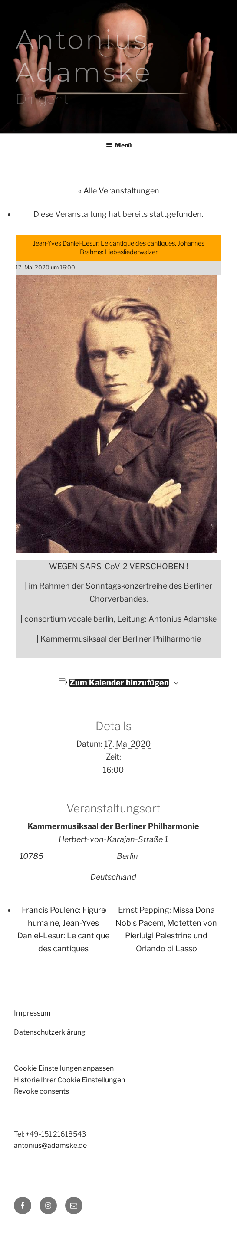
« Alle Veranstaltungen (118, 190)
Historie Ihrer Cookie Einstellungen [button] (69, 1080)
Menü (119, 145)
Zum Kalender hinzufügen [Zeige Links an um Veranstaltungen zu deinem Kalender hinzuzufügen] (119, 683)
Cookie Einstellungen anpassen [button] (64, 1068)
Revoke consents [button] (41, 1091)
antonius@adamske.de (50, 1145)
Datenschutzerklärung (50, 1032)
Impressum (32, 1013)
